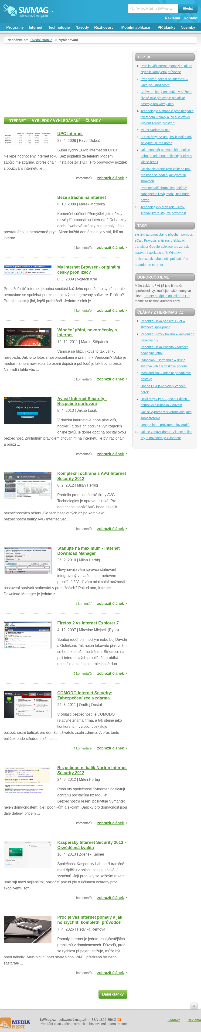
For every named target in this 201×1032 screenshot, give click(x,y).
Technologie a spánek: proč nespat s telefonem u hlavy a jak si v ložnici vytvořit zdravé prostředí (167, 117)
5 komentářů (83, 673)
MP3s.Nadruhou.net (155, 130)
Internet (35, 27)
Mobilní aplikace (135, 27)
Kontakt (191, 18)
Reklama (172, 18)
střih (165, 252)
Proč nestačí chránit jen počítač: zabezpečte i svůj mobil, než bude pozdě (165, 194)
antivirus (164, 240)
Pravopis (150, 240)
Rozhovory (104, 27)
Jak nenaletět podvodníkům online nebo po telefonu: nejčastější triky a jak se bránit (166, 156)
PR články (166, 27)
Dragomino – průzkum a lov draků (165, 425)
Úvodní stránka (41, 40)
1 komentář (83, 604)
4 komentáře (83, 310)
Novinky (188, 27)
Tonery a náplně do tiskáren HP (167, 296)
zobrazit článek (110, 178)
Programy (15, 27)
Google (154, 246)
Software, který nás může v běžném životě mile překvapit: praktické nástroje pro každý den (167, 98)
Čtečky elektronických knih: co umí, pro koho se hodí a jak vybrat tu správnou (166, 175)
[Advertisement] (65, 78)
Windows (175, 252)
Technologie (59, 27)
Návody (82, 27)
